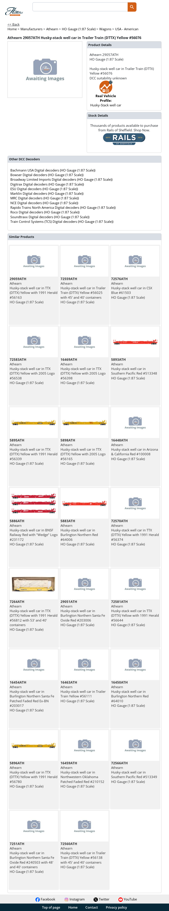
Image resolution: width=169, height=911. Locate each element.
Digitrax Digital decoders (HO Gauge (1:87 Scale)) (47, 184)
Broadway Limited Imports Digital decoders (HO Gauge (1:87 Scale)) (61, 179)
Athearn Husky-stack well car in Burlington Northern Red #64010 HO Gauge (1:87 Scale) (130, 694)
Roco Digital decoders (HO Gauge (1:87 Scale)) (44, 212)
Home (73, 907)
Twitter (101, 899)
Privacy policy (116, 907)
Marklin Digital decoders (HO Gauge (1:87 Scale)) (46, 193)
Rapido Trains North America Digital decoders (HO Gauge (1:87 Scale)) (63, 207)
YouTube (127, 899)
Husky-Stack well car (105, 95)
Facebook (45, 899)
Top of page (51, 907)
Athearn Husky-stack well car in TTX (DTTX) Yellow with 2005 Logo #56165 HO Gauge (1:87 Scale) (83, 452)
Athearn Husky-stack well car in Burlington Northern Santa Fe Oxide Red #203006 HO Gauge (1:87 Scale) (83, 613)
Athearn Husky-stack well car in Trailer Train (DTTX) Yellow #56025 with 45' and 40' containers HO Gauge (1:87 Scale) (83, 290)
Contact (91, 907)
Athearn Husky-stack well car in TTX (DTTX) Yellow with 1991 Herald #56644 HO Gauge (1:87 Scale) (135, 613)
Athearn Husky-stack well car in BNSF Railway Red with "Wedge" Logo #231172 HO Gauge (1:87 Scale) (34, 532)
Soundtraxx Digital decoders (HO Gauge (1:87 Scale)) (49, 217)
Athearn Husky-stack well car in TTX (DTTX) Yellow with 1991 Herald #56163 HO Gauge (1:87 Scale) (33, 290)
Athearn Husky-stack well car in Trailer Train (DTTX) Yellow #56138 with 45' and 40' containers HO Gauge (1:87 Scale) (83, 855)
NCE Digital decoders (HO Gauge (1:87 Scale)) (44, 203)
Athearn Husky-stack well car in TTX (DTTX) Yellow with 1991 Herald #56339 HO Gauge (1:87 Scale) (33, 452)
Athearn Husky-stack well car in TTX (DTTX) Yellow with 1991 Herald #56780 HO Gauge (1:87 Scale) (33, 774)
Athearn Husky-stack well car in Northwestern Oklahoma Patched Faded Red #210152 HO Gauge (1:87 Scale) (82, 774)
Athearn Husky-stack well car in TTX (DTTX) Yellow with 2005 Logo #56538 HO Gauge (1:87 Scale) (32, 371)
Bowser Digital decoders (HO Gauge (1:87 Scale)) (46, 175)
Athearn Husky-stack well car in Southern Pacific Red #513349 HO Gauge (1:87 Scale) (134, 772)
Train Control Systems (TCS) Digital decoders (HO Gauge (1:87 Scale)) (61, 221)
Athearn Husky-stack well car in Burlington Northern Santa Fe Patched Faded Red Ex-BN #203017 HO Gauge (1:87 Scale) (32, 696)
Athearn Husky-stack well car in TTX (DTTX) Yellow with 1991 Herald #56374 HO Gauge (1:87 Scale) (135, 532)
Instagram (74, 899)
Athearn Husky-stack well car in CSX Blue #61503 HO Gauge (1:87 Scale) (131, 288)
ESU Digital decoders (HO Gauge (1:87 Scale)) (44, 189)
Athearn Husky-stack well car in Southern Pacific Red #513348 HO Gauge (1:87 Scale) (134, 368)
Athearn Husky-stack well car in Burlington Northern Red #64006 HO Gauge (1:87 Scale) (79, 532)
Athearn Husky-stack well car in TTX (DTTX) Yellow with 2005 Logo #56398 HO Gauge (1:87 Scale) (83, 371)
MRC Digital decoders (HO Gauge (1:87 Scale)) (44, 198)
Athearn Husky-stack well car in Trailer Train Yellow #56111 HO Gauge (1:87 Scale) (83, 691)
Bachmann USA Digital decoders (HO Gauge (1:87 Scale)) (52, 170)
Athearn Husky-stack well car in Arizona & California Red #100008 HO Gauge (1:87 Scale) (134, 449)
